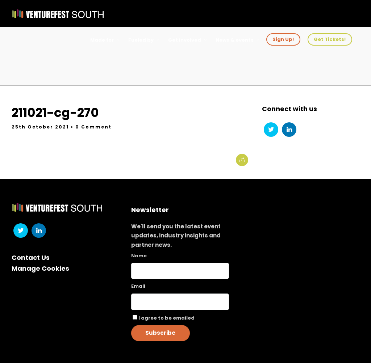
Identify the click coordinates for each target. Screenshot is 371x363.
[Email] (180, 302)
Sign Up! (283, 39)
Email (138, 286)
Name (139, 255)
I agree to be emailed (166, 318)
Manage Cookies (40, 268)
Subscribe (160, 333)
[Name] (180, 271)
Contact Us (31, 257)
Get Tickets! (330, 39)
